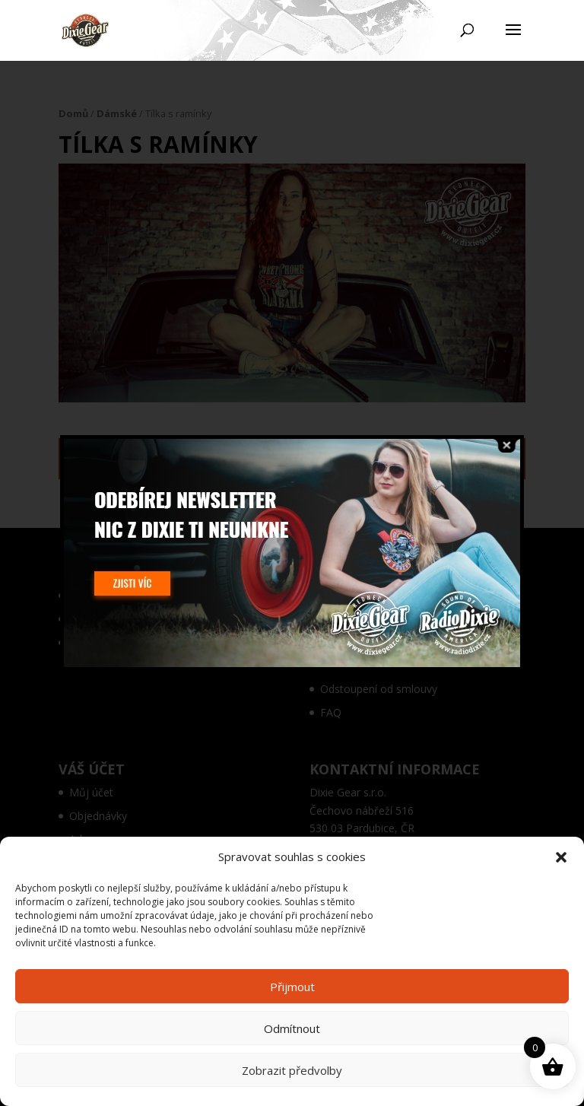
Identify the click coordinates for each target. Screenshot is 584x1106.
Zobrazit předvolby (292, 1070)
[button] (561, 857)
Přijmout (292, 986)
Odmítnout (292, 1028)
